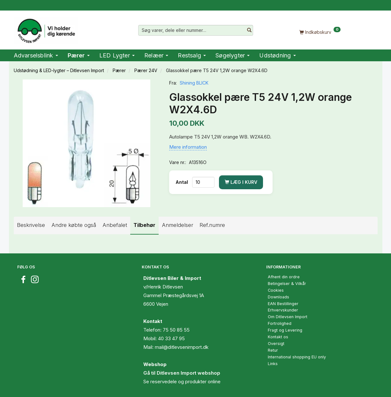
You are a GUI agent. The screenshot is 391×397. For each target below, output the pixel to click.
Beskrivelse (31, 225)
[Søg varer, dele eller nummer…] (249, 30)
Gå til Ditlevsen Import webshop (181, 373)
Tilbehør (144, 225)
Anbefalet (114, 225)
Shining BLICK (194, 83)
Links (273, 363)
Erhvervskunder (283, 310)
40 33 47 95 (171, 338)
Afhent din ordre (284, 276)
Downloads (278, 297)
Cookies (276, 290)
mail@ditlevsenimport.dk (181, 347)
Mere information (188, 147)
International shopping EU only (297, 357)
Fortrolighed (279, 323)
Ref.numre (212, 225)
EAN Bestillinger (283, 303)
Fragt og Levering (285, 330)
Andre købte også (73, 225)
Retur (273, 350)
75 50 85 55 (176, 330)
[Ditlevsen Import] (46, 29)
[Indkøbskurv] (320, 32)
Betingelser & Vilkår (287, 283)
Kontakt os (278, 336)
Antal (182, 182)
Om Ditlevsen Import (287, 316)
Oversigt (276, 343)
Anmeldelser (177, 225)
